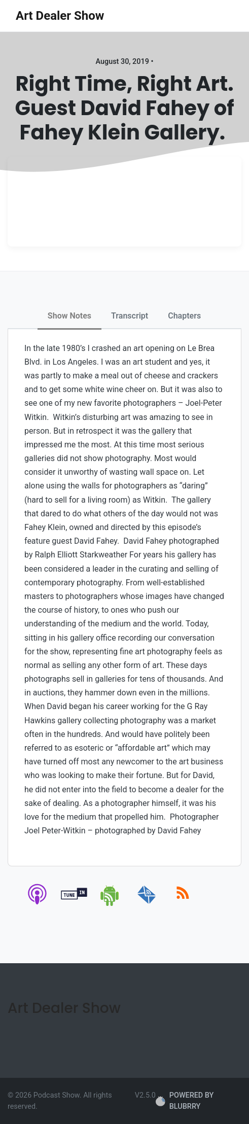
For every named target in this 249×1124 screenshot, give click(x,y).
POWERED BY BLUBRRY (185, 1101)
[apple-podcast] (38, 904)
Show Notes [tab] (69, 316)
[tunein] (74, 904)
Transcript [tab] (129, 316)
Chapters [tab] (184, 316)
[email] (147, 904)
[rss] (183, 904)
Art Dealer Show (60, 16)
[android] (110, 904)
